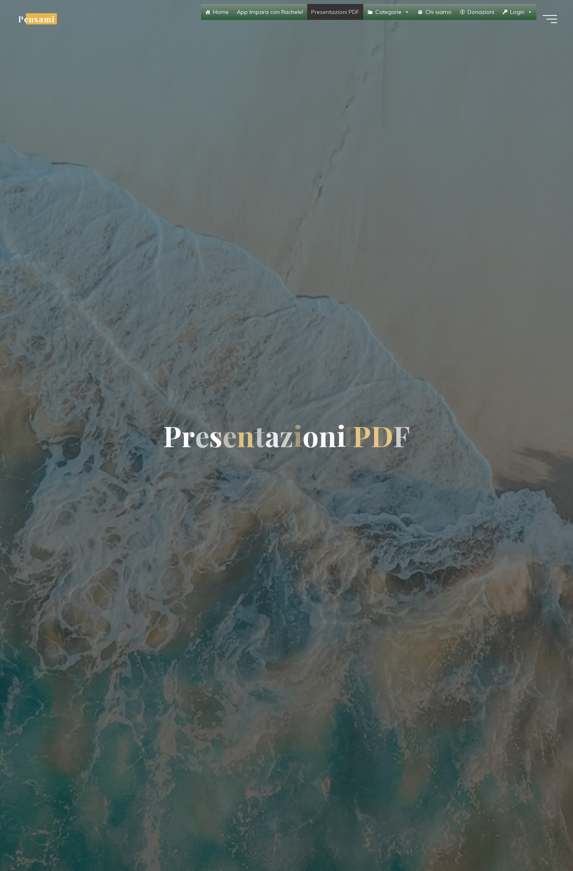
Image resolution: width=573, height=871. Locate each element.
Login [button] (521, 12)
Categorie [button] (392, 12)
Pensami (36, 18)
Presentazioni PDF (335, 12)
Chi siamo (438, 12)
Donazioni (481, 12)
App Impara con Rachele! (270, 12)
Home (221, 12)
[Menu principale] (550, 19)
